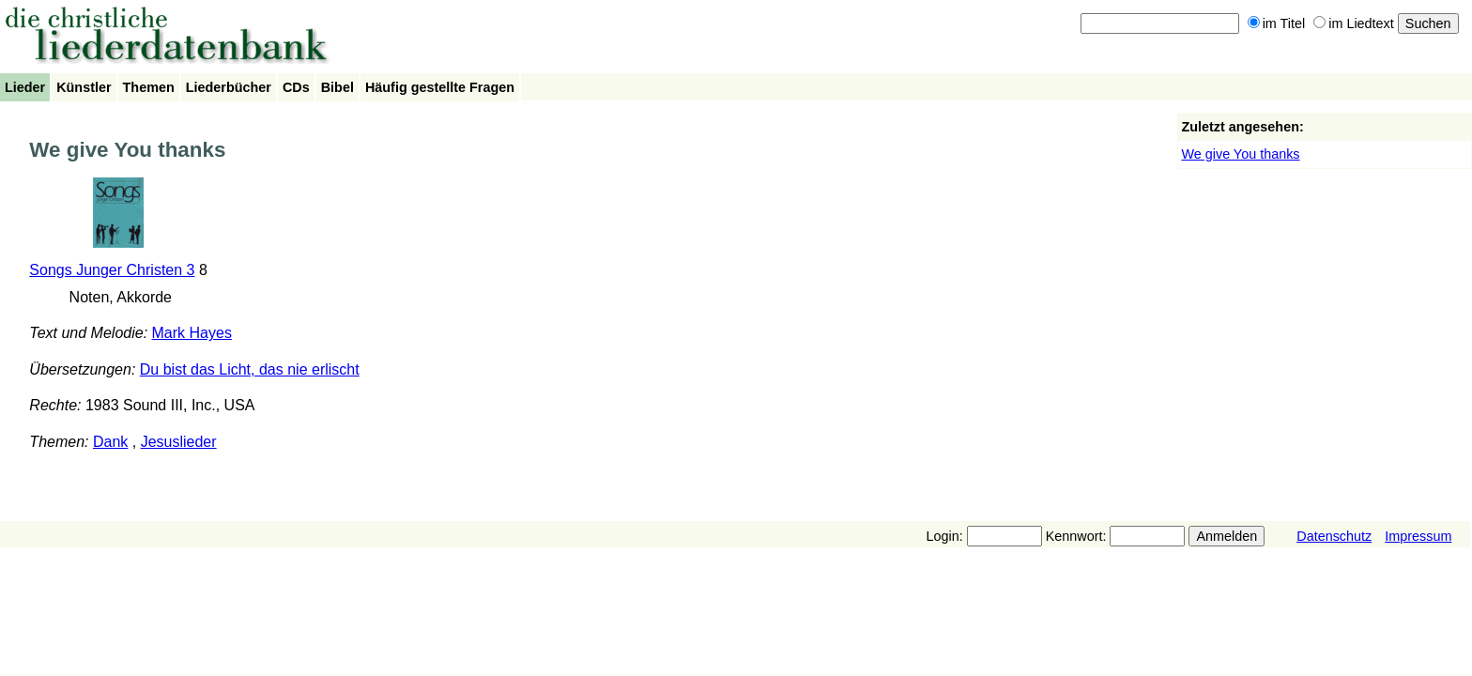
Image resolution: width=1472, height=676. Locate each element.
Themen (149, 87)
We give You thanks (1240, 153)
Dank (110, 442)
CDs (296, 87)
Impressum (1418, 536)
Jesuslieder (179, 442)
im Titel (1277, 23)
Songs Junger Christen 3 (111, 270)
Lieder (25, 87)
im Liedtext (1353, 23)
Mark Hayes (192, 333)
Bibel (337, 87)
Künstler (83, 87)
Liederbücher (228, 87)
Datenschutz (1334, 536)
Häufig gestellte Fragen (439, 87)
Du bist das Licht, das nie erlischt (250, 369)
